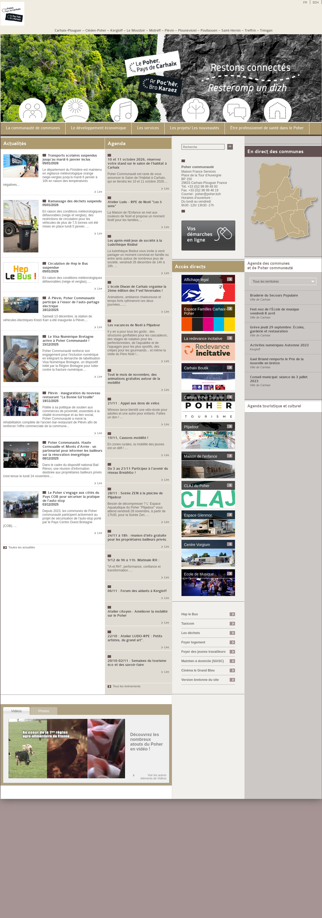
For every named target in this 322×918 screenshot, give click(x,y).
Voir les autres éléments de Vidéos (153, 776)
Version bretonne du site (200, 680)
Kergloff (116, 30)
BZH (316, 2)
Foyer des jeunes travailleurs (203, 652)
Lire (99, 191)
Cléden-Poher (95, 30)
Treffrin (250, 30)
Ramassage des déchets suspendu (74, 201)
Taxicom (187, 623)
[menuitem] (33, 129)
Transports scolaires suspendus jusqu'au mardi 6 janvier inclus (70, 157)
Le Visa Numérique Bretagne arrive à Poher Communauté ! (68, 339)
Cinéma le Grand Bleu (198, 670)
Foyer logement (193, 642)
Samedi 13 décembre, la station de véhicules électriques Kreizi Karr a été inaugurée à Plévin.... (47, 318)
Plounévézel (187, 30)
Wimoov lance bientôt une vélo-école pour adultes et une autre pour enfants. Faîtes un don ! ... (137, 413)
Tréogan (266, 30)
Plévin (169, 30)
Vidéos (16, 711)
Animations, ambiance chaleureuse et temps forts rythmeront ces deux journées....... (134, 300)
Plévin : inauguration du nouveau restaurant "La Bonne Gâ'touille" (71, 395)
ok (230, 146)
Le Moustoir (136, 30)
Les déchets (190, 633)
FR (305, 2)
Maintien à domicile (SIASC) (202, 661)
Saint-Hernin (231, 30)
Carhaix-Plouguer (68, 30)
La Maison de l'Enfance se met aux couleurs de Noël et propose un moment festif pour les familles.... (136, 216)
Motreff (155, 30)
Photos (43, 711)
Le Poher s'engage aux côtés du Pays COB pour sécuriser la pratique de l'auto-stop (71, 497)
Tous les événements (127, 686)
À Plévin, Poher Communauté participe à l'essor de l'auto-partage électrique (71, 302)
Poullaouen (208, 30)
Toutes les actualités (22, 547)
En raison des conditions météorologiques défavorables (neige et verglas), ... (72, 279)
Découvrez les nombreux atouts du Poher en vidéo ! (146, 741)
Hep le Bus (189, 614)
